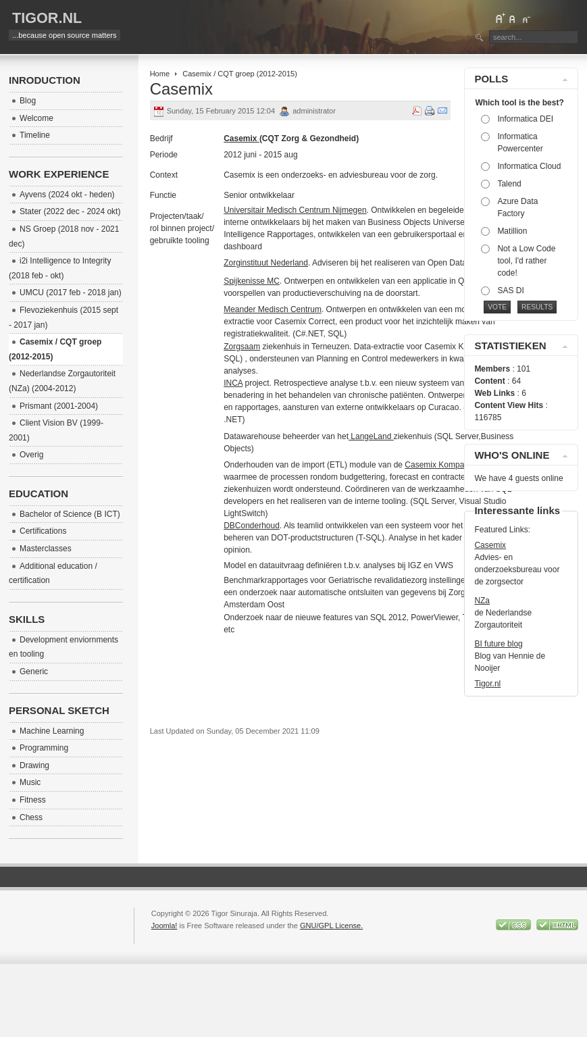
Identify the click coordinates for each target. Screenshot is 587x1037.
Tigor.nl (487, 683)
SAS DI (510, 290)
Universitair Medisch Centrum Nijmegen (295, 210)
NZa (482, 600)
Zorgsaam (242, 346)
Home (160, 74)
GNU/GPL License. (331, 925)
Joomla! (164, 925)
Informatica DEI (525, 119)
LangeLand (371, 436)
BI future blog (498, 644)
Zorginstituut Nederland (266, 263)
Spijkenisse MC (252, 281)
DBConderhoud (252, 525)
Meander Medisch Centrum (273, 309)
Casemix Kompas (436, 465)
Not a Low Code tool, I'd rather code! (526, 261)
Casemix (490, 545)
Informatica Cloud (529, 166)
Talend (509, 183)
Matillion (512, 231)
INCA (233, 383)
